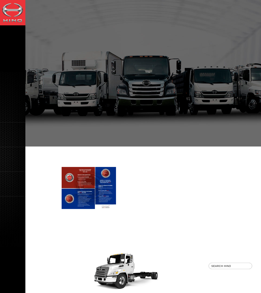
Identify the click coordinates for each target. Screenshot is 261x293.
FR (12, 289)
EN (7, 289)
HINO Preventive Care (116, 152)
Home (65, 152)
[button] (12, 134)
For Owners (85, 152)
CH (18, 289)
